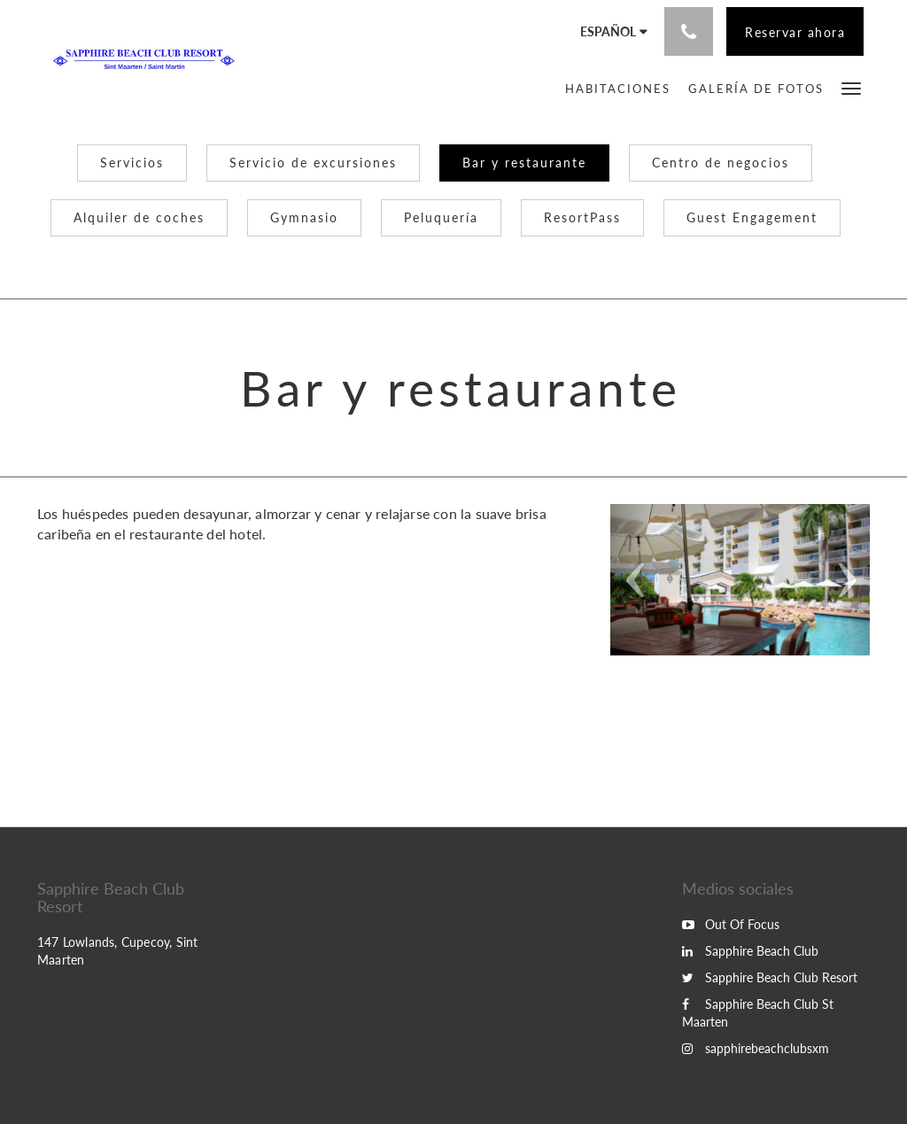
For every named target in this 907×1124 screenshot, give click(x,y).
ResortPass (582, 217)
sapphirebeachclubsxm (755, 1048)
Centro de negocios (720, 162)
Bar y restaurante (524, 162)
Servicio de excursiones (313, 162)
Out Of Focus (730, 924)
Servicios (132, 162)
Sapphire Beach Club (750, 950)
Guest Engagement (752, 217)
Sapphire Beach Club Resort (769, 977)
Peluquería (441, 217)
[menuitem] (617, 88)
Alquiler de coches (139, 217)
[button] (851, 87)
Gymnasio (304, 217)
